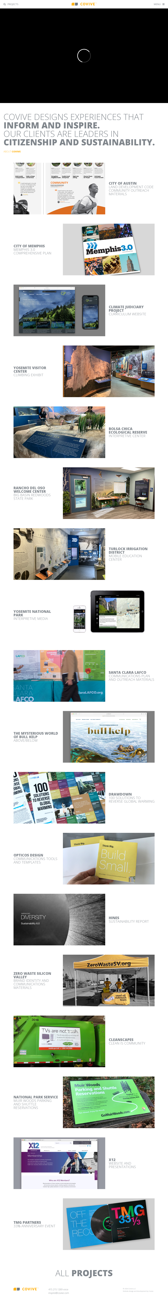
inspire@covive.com (58, 1293)
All (84, 1273)
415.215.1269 (55, 1289)
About (12, 151)
